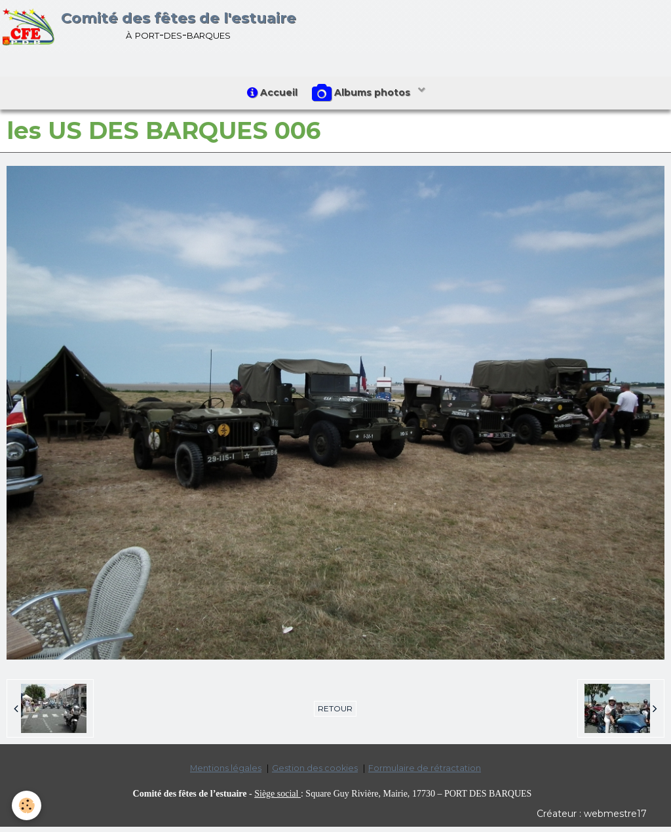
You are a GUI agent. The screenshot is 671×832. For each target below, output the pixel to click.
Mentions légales (225, 773)
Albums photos (365, 96)
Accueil (269, 95)
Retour (335, 714)
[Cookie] (28, 805)
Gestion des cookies (315, 773)
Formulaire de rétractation (424, 773)
